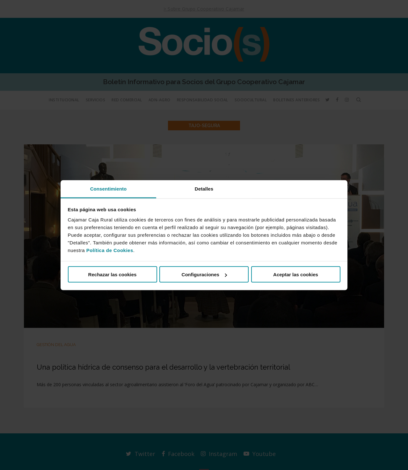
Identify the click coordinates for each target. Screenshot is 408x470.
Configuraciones (204, 274)
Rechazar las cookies (112, 274)
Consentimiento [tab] (108, 188)
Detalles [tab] (204, 188)
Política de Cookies (109, 250)
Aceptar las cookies (295, 274)
